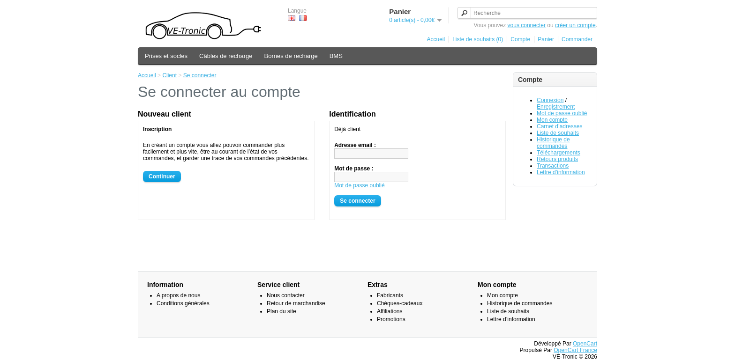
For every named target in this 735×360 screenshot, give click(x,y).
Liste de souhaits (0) (477, 39)
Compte (520, 39)
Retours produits (557, 159)
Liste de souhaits (558, 133)
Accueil (436, 39)
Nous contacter (286, 295)
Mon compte (552, 120)
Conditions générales (183, 303)
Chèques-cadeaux (399, 303)
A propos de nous (178, 295)
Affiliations (389, 311)
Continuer (162, 176)
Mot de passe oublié (562, 113)
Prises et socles (166, 55)
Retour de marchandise (296, 303)
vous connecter (527, 25)
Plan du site (281, 311)
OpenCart (585, 343)
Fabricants (390, 295)
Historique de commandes (553, 142)
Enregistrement (556, 106)
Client (169, 75)
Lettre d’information (561, 172)
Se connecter (200, 75)
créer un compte (575, 25)
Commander (577, 39)
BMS (336, 55)
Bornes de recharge (291, 55)
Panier (546, 39)
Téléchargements (558, 152)
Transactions (553, 165)
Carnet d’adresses (559, 126)
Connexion (550, 100)
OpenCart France (575, 350)
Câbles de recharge (225, 55)
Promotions (391, 319)
